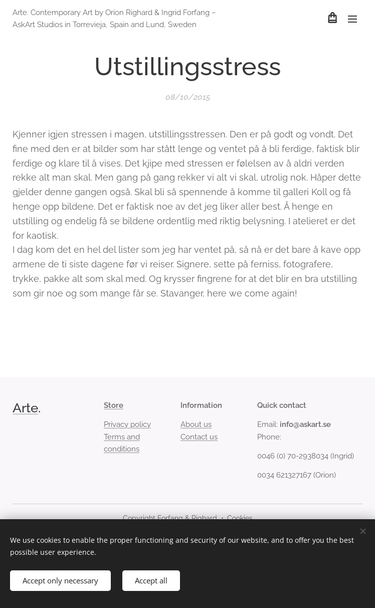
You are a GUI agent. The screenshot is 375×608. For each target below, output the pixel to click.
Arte (25, 407)
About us (196, 424)
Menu (352, 19)
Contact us (199, 436)
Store (113, 405)
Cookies (240, 518)
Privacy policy (127, 424)
